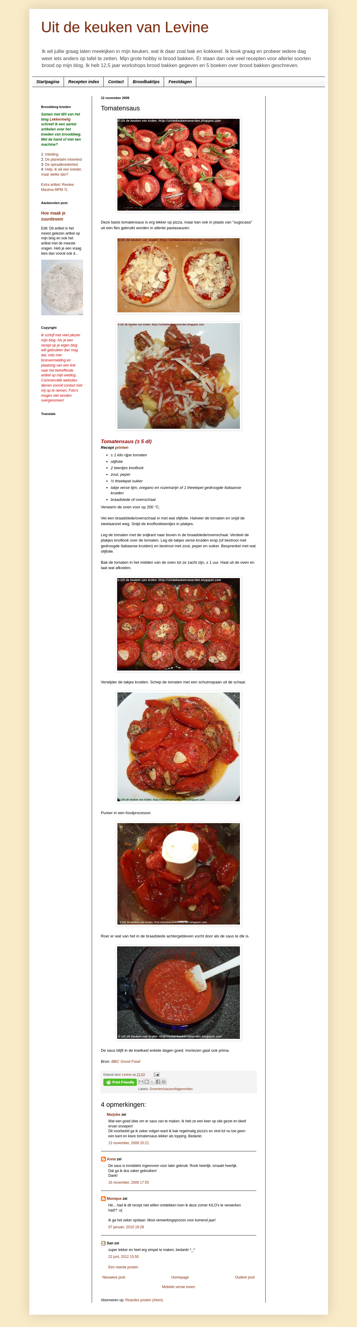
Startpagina (47, 81)
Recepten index (83, 81)
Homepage (180, 1277)
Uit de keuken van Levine (125, 27)
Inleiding (52, 154)
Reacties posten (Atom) (144, 1300)
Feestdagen (180, 81)
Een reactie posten (123, 1267)
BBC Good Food (125, 1061)
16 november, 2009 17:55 (128, 1182)
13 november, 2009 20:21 (128, 1143)
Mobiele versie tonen (178, 1287)
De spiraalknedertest (61, 164)
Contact (116, 81)
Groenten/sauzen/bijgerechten (171, 1089)
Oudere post (245, 1277)
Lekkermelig (60, 119)
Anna (111, 1159)
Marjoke (113, 1114)
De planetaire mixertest (63, 159)
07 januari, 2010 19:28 (126, 1227)
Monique (114, 1199)
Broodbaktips (146, 81)
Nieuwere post (113, 1277)
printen (121, 447)
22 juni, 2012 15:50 (123, 1257)
